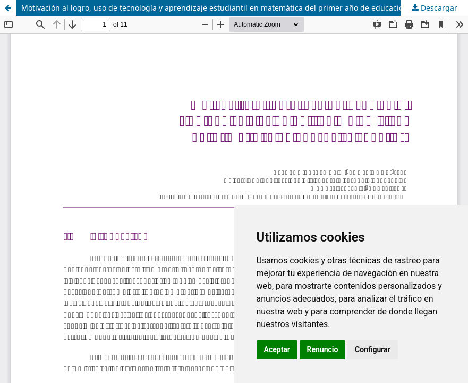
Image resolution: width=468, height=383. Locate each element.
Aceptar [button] (277, 349)
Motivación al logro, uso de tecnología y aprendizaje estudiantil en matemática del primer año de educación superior (230, 8)
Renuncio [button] (322, 349)
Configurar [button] (372, 349)
